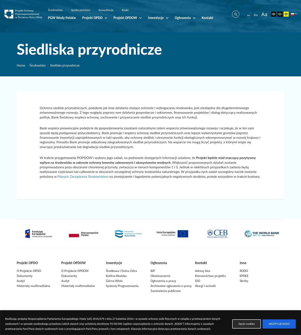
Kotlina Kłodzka (116, 276)
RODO (244, 271)
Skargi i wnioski (205, 286)
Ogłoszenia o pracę (163, 281)
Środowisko (37, 65)
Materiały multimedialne (33, 286)
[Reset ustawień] (273, 14)
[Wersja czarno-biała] (280, 14)
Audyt (21, 281)
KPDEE (244, 276)
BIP (152, 271)
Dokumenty (24, 276)
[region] (150, 322)
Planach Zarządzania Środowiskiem (82, 176)
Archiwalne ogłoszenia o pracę (170, 286)
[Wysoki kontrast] (286, 14)
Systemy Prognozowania (122, 286)
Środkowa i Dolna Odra (121, 271)
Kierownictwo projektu (210, 276)
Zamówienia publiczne (165, 291)
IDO (197, 281)
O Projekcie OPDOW (74, 271)
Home (21, 65)
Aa (248, 15)
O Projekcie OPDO (29, 271)
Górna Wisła (114, 281)
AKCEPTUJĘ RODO (279, 324)
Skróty (244, 281)
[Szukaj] (235, 14)
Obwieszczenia (160, 276)
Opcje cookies (246, 324)
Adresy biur (202, 271)
